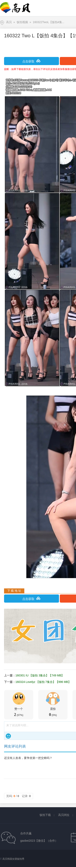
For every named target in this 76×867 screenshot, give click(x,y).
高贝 (9, 22)
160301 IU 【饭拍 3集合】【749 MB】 (39, 675)
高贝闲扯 (64, 815)
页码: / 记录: (18, 796)
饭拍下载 (45, 815)
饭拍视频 (22, 22)
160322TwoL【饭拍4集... (48, 22)
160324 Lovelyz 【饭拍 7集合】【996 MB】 (43, 682)
